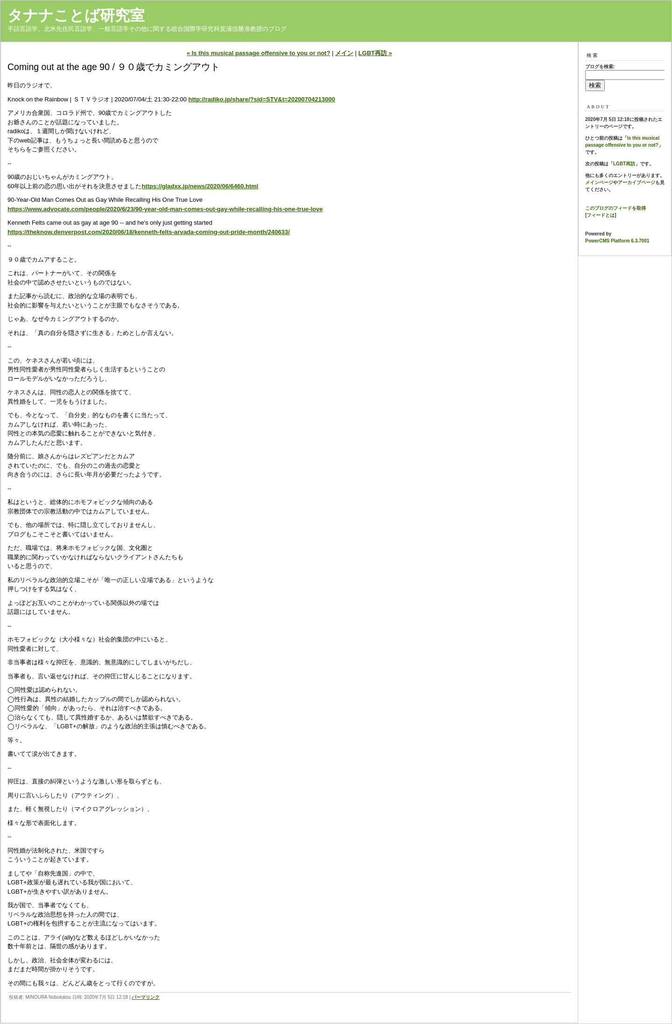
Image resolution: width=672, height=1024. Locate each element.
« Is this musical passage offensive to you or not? (258, 53)
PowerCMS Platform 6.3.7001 (617, 240)
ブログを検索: (600, 66)
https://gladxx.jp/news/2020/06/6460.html (199, 186)
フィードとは (601, 215)
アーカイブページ (636, 182)
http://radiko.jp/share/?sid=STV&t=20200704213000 (262, 99)
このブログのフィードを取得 (615, 208)
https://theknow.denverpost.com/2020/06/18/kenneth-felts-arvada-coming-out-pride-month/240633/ (148, 231)
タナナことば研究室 (76, 15)
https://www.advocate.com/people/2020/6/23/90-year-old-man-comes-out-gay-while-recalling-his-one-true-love (165, 209)
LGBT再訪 (624, 163)
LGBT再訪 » (375, 53)
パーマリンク (146, 997)
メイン (344, 53)
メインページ (599, 182)
